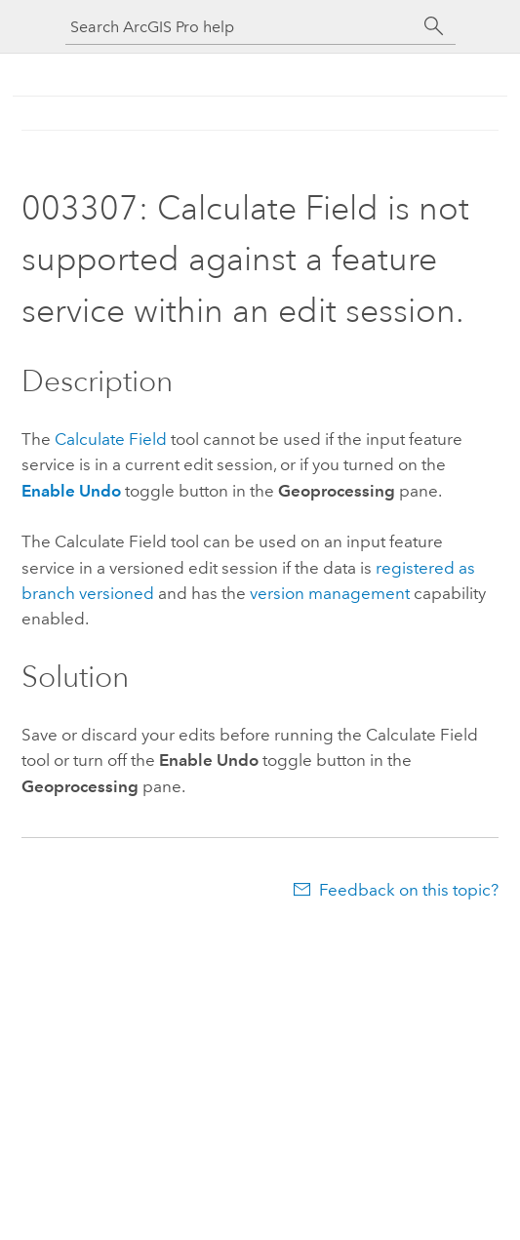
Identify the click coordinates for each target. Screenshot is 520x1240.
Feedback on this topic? (409, 890)
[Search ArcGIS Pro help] (241, 27)
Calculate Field (111, 439)
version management (330, 593)
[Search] (434, 26)
